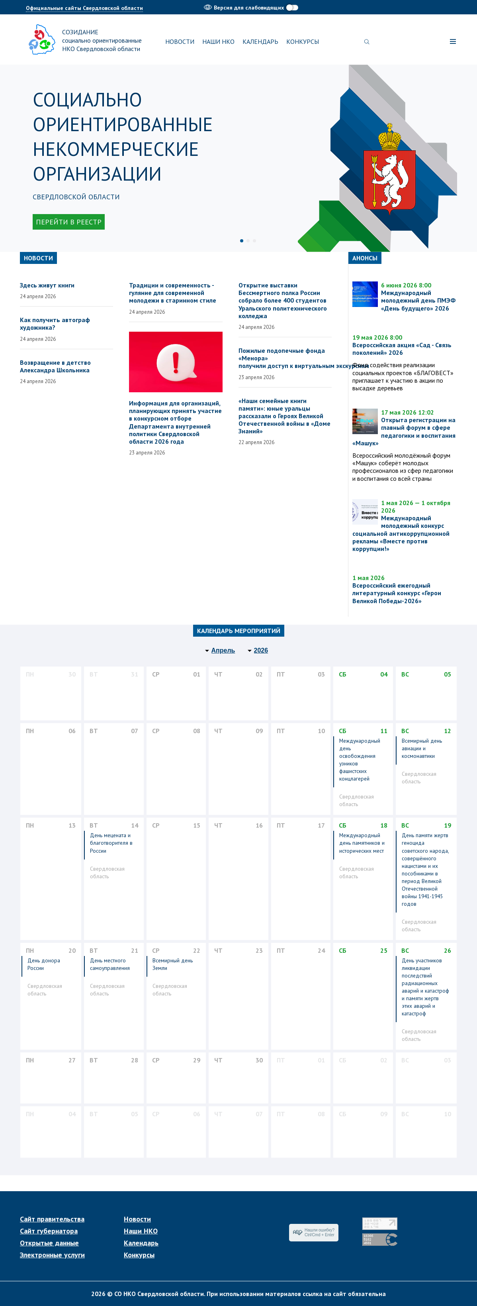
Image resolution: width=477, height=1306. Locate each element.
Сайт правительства (52, 1219)
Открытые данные (49, 1243)
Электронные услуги (52, 1255)
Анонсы (364, 258)
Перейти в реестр (69, 221)
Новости (179, 41)
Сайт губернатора (49, 1231)
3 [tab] (254, 240)
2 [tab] (248, 240)
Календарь (260, 41)
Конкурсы (302, 41)
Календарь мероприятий (238, 631)
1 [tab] (241, 240)
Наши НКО (218, 41)
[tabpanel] (238, 158)
